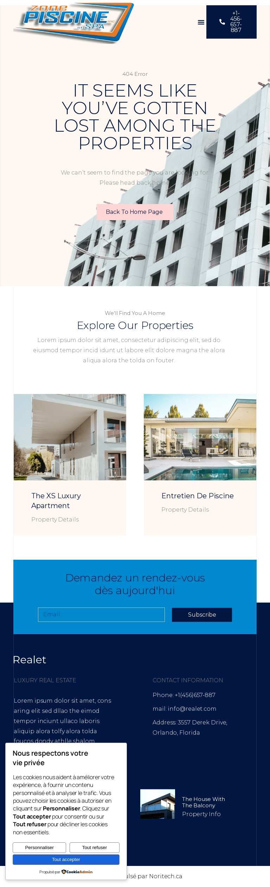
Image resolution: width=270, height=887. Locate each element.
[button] (201, 22)
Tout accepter (66, 859)
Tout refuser (94, 847)
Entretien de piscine (197, 496)
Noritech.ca (165, 876)
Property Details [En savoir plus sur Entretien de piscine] (184, 509)
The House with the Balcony (203, 802)
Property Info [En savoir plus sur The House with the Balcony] (201, 814)
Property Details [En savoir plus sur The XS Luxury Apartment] (54, 519)
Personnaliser (39, 847)
